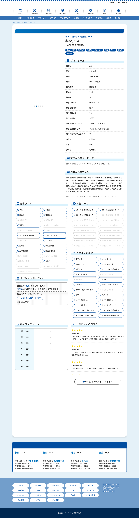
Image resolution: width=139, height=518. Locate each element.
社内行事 (119, 13)
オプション (42, 18)
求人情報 (118, 18)
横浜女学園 (109, 460)
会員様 (76, 18)
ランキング (30, 18)
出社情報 (35, 13)
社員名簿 (49, 13)
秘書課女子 (27, 460)
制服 (104, 13)
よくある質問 (87, 18)
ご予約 (108, 18)
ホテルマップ (65, 18)
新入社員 (63, 13)
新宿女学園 (53, 460)
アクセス (53, 18)
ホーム (20, 13)
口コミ (20, 18)
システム (77, 13)
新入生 (79, 460)
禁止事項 (99, 18)
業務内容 (91, 13)
